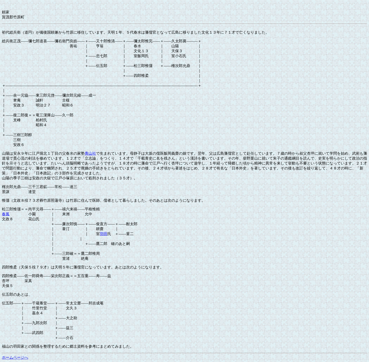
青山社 (90, 153)
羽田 (103, 234)
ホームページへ (15, 357)
